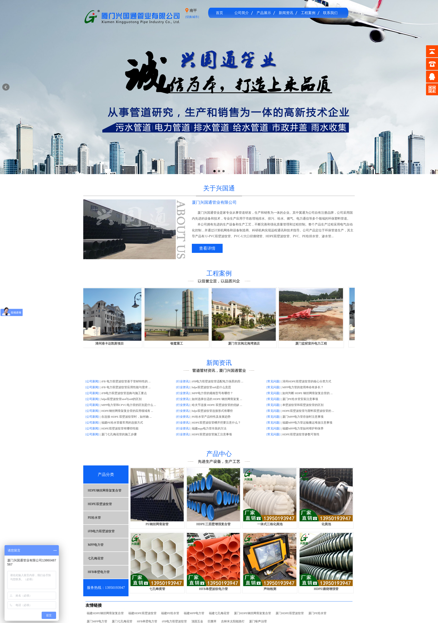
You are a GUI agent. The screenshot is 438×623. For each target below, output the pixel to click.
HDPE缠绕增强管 (326, 589)
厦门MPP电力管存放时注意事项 (303, 416)
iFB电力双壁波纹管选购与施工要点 (124, 393)
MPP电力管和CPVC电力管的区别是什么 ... (128, 405)
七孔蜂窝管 (157, 589)
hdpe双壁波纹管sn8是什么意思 (211, 387)
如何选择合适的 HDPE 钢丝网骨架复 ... (217, 399)
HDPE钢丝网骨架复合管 (104, 490)
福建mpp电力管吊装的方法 (209, 428)
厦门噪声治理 (258, 621)
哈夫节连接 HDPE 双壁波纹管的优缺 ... (217, 405)
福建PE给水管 (170, 613)
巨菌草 (212, 621)
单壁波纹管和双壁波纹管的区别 (303, 405)
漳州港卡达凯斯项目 (111, 343)
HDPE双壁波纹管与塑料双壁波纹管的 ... (308, 410)
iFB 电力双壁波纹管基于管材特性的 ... (126, 381)
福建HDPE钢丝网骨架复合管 (105, 613)
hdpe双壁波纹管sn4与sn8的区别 (121, 399)
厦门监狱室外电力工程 (313, 343)
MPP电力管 (96, 544)
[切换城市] (192, 17)
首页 (219, 13)
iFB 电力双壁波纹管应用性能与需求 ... (126, 387)
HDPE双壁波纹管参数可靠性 (300, 434)
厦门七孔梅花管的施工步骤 (119, 434)
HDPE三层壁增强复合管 (213, 524)
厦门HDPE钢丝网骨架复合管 (252, 613)
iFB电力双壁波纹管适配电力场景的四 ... (217, 381)
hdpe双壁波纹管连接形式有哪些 (212, 410)
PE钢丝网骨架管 (157, 524)
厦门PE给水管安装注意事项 (300, 399)
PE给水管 (94, 517)
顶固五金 (197, 621)
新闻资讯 (286, 13)
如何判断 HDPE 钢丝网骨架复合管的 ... (307, 393)
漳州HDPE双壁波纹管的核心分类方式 (306, 381)
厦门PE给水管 (317, 613)
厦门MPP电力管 (97, 621)
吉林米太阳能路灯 (233, 621)
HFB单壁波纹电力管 (213, 589)
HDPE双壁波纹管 (100, 504)
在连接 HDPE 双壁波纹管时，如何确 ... (126, 416)
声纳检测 (270, 589)
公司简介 (241, 13)
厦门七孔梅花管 (122, 621)
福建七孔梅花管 (219, 613)
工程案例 (308, 13)
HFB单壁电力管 (99, 572)
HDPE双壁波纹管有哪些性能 (119, 428)
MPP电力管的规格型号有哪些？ (212, 393)
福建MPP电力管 (194, 613)
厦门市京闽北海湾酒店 (246, 343)
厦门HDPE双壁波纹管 (290, 613)
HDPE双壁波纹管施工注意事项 (212, 434)
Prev (6, 87)
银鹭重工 (178, 343)
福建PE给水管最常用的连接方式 (122, 422)
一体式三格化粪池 (270, 524)
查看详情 (207, 248)
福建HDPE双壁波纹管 (142, 613)
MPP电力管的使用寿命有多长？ (303, 387)
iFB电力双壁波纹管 (101, 531)
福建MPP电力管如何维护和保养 (303, 428)
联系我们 (330, 13)
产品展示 (264, 13)
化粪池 (326, 524)
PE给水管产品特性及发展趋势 (211, 416)
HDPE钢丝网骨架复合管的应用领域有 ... (127, 410)
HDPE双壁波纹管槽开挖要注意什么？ (216, 422)
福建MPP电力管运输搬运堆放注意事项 (307, 422)
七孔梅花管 (96, 558)
